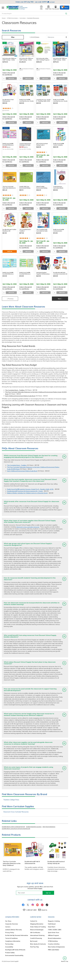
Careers (7, 927)
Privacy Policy (9, 932)
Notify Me (9, 251)
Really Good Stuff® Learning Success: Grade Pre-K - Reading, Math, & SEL (30, 489)
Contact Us (33, 921)
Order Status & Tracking (38, 927)
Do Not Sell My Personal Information (16, 935)
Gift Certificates (35, 932)
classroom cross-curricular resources (27, 527)
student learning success (33, 827)
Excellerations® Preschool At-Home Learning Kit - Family (25, 491)
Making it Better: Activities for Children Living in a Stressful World (27, 493)
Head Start (51, 927)
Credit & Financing (36, 938)
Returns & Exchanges (36, 929)
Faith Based (52, 924)
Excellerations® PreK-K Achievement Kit (32, 862)
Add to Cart (11, 78)
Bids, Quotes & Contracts (38, 944)
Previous (10, 298)
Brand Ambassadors (54, 938)
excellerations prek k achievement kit (13, 827)
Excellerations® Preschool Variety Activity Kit (56, 862)
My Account (33, 941)
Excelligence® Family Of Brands (15, 949)
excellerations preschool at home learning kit (16, 828)
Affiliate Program (53, 935)
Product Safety (10, 952)
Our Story (8, 921)
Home (3, 18)
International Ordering (37, 935)
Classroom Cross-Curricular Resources (16, 812)
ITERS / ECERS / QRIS (54, 929)
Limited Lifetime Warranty (13, 929)
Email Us (44, 910)
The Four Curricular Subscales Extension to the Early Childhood (11, 863)
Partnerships (9, 944)
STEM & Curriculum (12, 18)
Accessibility (9, 947)
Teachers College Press (11, 800)
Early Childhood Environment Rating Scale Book (20, 396)
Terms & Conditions (11, 938)
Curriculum (23, 18)
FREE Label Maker (53, 949)
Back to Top (64, 959)
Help (41, 8)
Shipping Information (36, 924)
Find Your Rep (34, 947)
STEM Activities (53, 941)
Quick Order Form (53, 932)
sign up (48, 893)
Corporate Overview (11, 924)
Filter (12, 37)
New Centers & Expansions (56, 947)
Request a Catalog (54, 921)
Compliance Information (12, 941)
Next (60, 298)
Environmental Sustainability (14, 955)
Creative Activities (54, 944)
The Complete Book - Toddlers (15, 390)
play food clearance (49, 827)
